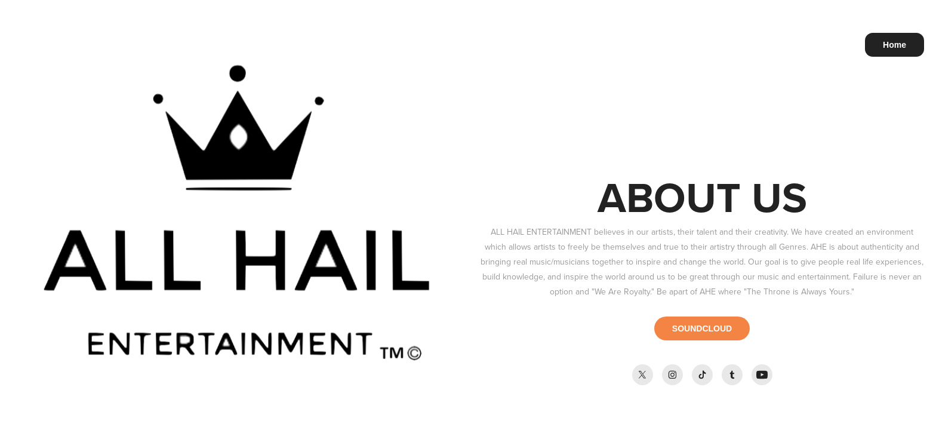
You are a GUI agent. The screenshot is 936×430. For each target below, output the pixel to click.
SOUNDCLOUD (702, 328)
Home (894, 45)
